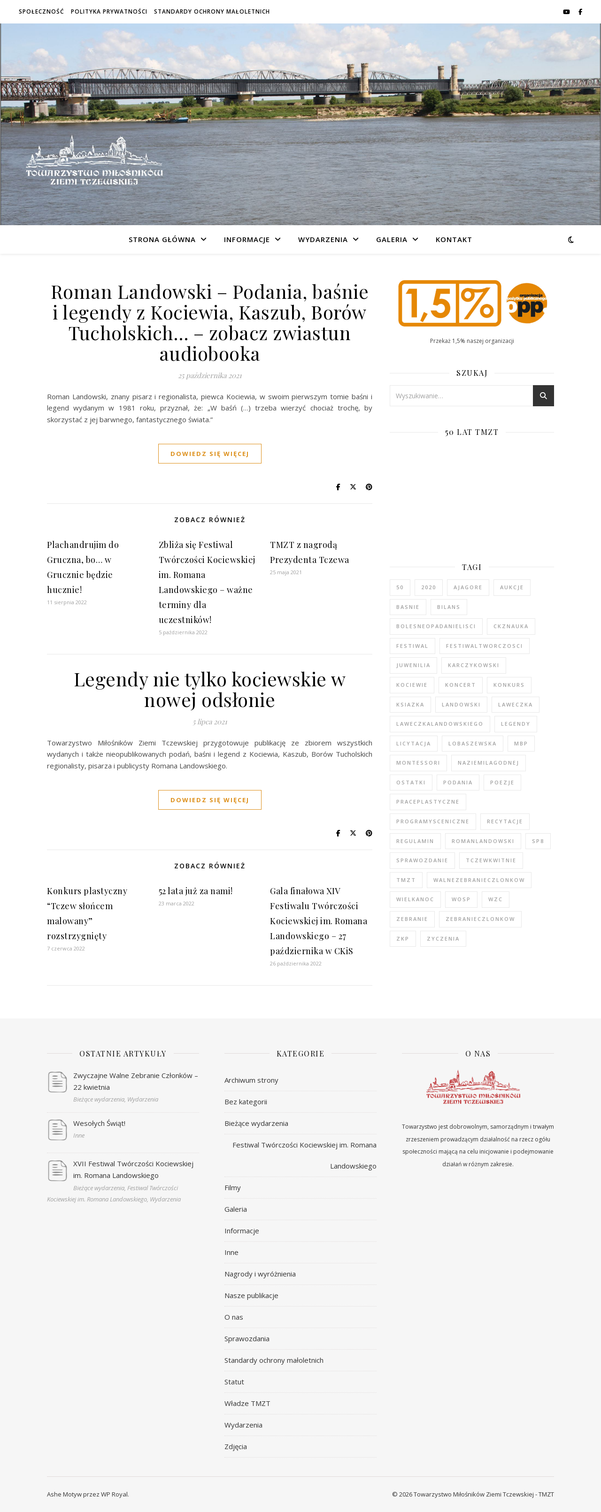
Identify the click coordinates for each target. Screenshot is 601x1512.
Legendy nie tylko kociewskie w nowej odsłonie (210, 689)
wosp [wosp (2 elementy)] (461, 899)
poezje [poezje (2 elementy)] (502, 782)
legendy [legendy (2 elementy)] (516, 723)
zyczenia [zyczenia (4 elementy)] (443, 938)
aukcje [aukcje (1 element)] (512, 587)
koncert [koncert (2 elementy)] (460, 684)
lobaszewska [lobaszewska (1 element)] (472, 743)
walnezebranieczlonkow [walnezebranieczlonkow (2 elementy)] (479, 879)
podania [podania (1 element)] (458, 782)
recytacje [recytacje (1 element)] (505, 821)
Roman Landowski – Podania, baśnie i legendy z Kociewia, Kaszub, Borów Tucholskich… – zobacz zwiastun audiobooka (210, 322)
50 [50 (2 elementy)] (400, 587)
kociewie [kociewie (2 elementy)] (412, 684)
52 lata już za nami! (196, 891)
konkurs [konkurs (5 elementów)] (509, 684)
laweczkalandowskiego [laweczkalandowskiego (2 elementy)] (440, 723)
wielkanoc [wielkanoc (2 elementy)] (415, 899)
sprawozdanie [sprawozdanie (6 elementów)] (422, 860)
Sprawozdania (247, 1338)
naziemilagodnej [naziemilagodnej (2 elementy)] (488, 762)
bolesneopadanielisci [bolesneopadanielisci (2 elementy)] (436, 626)
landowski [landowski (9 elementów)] (461, 704)
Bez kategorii (245, 1101)
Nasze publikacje (251, 1295)
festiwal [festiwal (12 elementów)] (412, 645)
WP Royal (114, 1494)
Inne (231, 1252)
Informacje (247, 239)
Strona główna (162, 239)
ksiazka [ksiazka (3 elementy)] (410, 704)
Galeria (392, 239)
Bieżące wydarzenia (256, 1123)
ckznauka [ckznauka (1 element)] (511, 626)
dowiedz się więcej (209, 453)
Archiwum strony (251, 1080)
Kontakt (454, 239)
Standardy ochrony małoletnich (212, 11)
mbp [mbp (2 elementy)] (521, 743)
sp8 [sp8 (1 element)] (538, 840)
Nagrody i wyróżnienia (260, 1273)
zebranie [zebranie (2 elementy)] (412, 918)
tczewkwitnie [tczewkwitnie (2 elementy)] (491, 860)
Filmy (232, 1187)
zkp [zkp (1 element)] (402, 938)
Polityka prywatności (109, 11)
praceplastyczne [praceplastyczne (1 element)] (428, 801)
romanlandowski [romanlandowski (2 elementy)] (483, 840)
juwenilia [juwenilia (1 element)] (413, 665)
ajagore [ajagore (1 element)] (468, 587)
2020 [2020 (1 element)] (428, 587)
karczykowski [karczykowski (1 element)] (474, 665)
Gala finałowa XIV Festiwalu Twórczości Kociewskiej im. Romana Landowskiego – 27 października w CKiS (318, 921)
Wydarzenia (323, 239)
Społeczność (41, 11)
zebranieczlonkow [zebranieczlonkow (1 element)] (480, 918)
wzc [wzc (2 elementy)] (495, 899)
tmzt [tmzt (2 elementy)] (406, 879)
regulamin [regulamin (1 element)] (415, 840)
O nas (233, 1317)
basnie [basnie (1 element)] (408, 606)
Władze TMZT (247, 1403)
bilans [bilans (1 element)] (449, 606)
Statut (234, 1381)
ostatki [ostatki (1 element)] (411, 782)
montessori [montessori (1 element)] (418, 762)
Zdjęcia (235, 1446)
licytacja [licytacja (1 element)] (413, 743)
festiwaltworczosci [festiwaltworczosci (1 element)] (484, 645)
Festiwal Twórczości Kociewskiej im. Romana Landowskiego (304, 1155)
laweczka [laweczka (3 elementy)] (515, 704)
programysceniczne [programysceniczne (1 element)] (433, 821)
